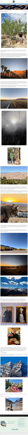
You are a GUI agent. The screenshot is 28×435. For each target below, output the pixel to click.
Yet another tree (14, 31)
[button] (9, 148)
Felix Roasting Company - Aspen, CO (22, 426)
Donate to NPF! (15, 429)
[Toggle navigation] (1, 1)
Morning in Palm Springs (14, 69)
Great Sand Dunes (14, 175)
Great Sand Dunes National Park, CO (12, 421)
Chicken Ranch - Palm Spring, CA (21, 421)
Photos (26, 1)
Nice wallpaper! (14, 314)
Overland (1, 301)
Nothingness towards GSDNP (14, 99)
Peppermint (14, 208)
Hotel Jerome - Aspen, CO (10, 423)
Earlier (26, 11)
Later (24, 11)
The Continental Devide (14, 287)
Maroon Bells (14, 367)
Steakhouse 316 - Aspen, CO (21, 424)
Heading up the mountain (14, 128)
